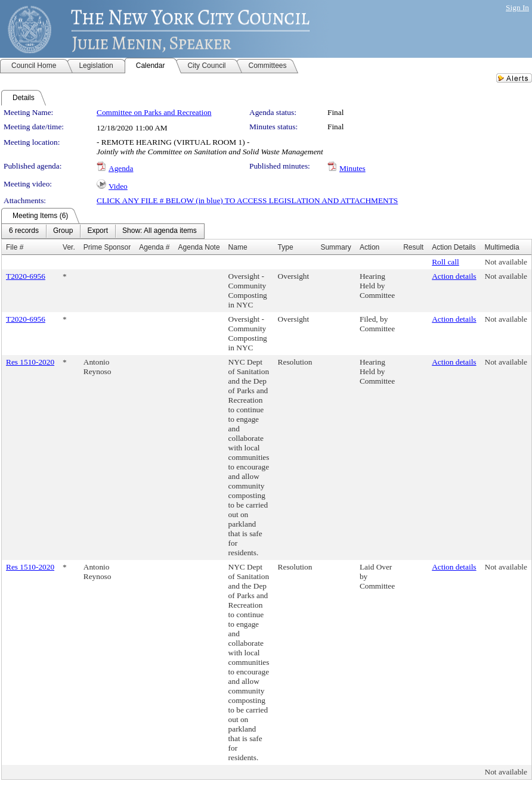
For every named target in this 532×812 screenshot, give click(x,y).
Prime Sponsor (107, 247)
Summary (335, 247)
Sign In (517, 7)
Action (369, 247)
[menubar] (103, 231)
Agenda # (154, 247)
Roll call (445, 261)
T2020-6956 (25, 276)
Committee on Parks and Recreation (154, 112)
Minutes (352, 168)
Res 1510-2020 (30, 361)
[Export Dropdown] (97, 231)
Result (413, 247)
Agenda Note (199, 247)
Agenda (121, 168)
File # (14, 247)
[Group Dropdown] (63, 231)
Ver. (69, 247)
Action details (454, 276)
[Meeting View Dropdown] (159, 231)
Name (238, 247)
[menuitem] (24, 231)
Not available (506, 261)
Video (118, 186)
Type (285, 247)
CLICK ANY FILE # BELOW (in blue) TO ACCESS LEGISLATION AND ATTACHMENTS (247, 200)
